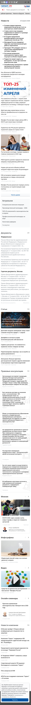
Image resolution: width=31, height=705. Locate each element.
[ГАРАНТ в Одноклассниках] (14, 2)
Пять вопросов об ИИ (8, 671)
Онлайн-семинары (9, 598)
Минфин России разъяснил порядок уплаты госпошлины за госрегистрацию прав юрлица (15, 187)
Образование (12, 156)
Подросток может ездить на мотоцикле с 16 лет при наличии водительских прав (15, 60)
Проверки (14, 116)
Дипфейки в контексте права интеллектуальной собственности (12, 339)
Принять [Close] (15, 700)
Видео (4, 568)
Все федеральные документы (8, 268)
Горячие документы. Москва (11, 271)
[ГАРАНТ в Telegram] (9, 2)
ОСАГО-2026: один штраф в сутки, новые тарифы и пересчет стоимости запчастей (14, 520)
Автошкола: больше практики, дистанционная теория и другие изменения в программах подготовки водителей (15, 361)
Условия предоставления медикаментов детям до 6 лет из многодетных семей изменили (15, 27)
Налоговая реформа (9, 222)
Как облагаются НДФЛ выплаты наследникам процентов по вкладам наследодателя (13, 74)
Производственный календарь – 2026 (14, 208)
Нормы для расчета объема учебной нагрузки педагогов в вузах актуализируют (14, 168)
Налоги (4, 407)
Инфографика (7, 537)
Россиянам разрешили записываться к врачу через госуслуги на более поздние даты (15, 55)
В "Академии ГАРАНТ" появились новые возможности (14, 656)
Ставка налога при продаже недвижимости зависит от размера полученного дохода (16, 32)
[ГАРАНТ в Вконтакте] (2, 2)
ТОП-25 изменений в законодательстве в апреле (15, 212)
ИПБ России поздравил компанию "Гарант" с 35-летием (15, 677)
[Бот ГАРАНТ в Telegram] (12, 2)
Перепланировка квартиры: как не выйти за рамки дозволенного (15, 353)
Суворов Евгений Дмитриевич (17, 612)
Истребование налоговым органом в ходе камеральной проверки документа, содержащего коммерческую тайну (14, 484)
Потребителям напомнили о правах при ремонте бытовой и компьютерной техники (16, 66)
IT (28, 326)
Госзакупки (5, 225)
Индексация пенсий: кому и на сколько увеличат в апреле (14, 559)
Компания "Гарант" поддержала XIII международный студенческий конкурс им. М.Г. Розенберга (15, 640)
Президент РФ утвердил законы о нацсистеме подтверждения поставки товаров (15, 49)
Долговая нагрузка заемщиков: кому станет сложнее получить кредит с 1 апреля (15, 331)
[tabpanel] (15, 46)
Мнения (4, 496)
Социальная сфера (13, 562)
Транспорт (13, 364)
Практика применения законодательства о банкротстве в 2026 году (15, 605)
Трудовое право (6, 445)
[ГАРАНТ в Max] (7, 2)
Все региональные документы (8, 303)
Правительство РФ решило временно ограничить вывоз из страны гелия (13, 129)
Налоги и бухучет (18, 13)
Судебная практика (16, 355)
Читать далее (15, 195)
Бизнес (27, 13)
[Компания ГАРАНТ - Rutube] (17, 2)
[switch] (3, 9)
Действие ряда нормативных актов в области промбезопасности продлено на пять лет (14, 112)
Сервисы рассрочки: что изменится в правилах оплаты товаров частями (13, 346)
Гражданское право (7, 424)
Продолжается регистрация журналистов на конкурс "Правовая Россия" (14, 649)
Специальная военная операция (13, 205)
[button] (25, 2)
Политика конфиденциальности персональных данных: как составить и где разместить (13, 321)
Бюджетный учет (16, 124)
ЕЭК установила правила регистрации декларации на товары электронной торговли (13, 177)
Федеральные (6, 237)
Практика (11, 592)
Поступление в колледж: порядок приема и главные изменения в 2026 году (15, 153)
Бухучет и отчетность (8, 386)
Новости (5, 21)
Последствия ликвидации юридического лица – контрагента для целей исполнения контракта (15, 452)
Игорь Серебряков (14, 527)
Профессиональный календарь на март (13, 217)
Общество (11, 106)
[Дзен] (4, 2)
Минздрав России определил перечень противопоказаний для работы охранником (15, 43)
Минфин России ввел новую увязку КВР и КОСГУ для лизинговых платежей (14, 121)
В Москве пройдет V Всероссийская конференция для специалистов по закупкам (12, 631)
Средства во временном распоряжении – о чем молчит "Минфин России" (15, 590)
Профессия (14, 171)
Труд (13, 163)
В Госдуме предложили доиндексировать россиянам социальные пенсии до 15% (14, 38)
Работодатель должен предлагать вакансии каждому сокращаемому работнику (15, 161)
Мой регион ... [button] (26, 303)
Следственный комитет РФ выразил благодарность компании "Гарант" (12, 664)
